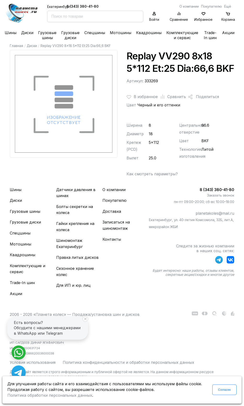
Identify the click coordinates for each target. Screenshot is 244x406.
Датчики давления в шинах (76, 192)
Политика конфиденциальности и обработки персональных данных (128, 362)
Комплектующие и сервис (182, 35)
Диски (27, 32)
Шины (10, 32)
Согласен (224, 389)
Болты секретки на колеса (74, 209)
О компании (189, 6)
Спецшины (94, 32)
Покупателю (211, 6)
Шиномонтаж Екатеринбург (69, 243)
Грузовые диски (70, 35)
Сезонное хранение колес (75, 271)
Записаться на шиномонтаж (116, 225)
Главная (16, 46)
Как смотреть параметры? (152, 174)
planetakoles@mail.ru (215, 213)
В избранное (142, 97)
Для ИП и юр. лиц (73, 285)
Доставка (111, 211)
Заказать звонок (220, 195)
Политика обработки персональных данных (49, 395)
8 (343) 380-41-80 (82, 6)
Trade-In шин (210, 35)
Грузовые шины (47, 35)
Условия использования (33, 362)
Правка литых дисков (77, 257)
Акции (228, 32)
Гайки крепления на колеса (75, 226)
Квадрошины (149, 32)
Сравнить (172, 97)
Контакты (111, 239)
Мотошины (120, 32)
